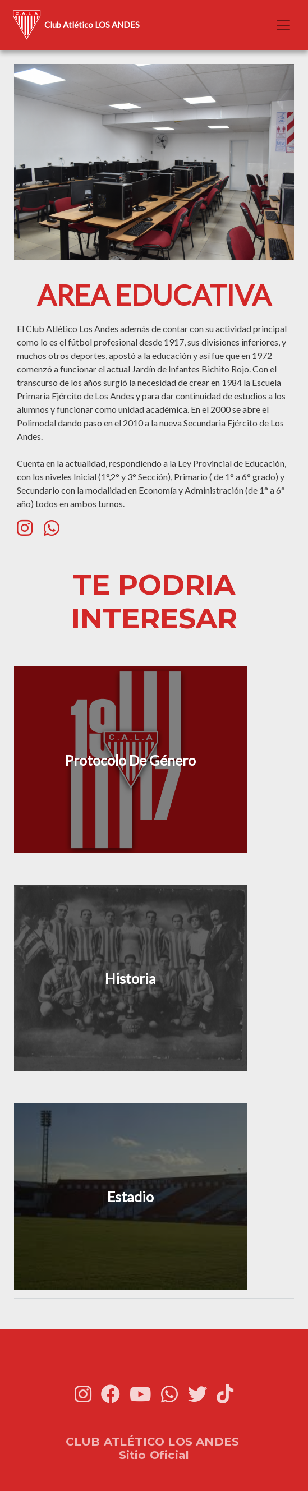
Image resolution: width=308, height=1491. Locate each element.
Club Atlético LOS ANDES (74, 25)
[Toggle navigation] (283, 25)
